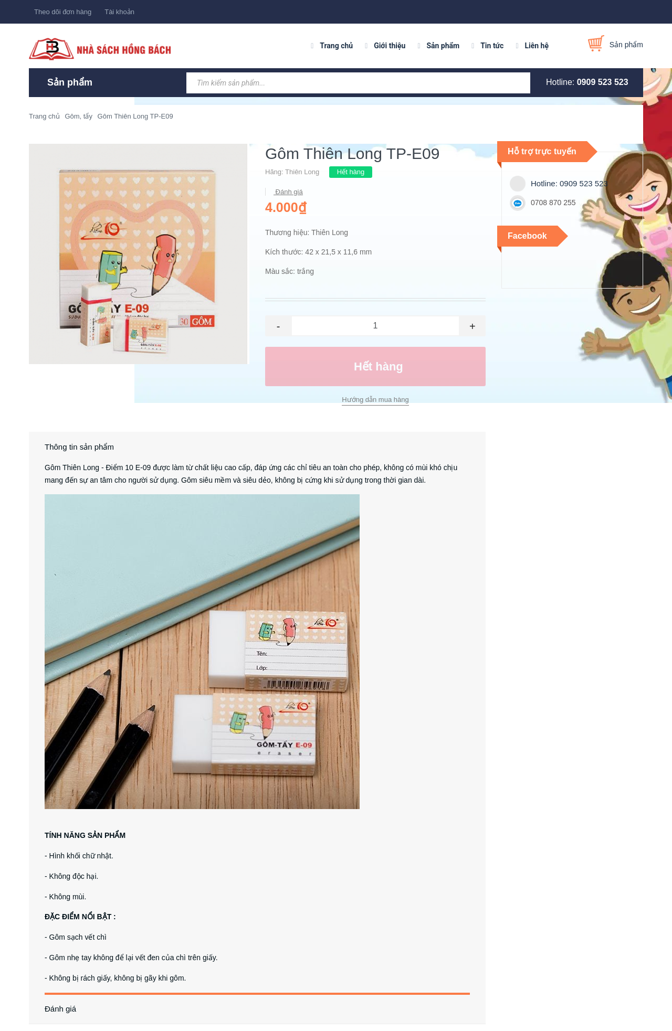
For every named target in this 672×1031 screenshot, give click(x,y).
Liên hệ (536, 45)
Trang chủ (336, 45)
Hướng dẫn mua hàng (375, 399)
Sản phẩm (442, 45)
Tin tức (491, 45)
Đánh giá (288, 192)
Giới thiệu (389, 45)
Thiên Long (302, 172)
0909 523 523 (602, 82)
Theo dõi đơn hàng (62, 12)
